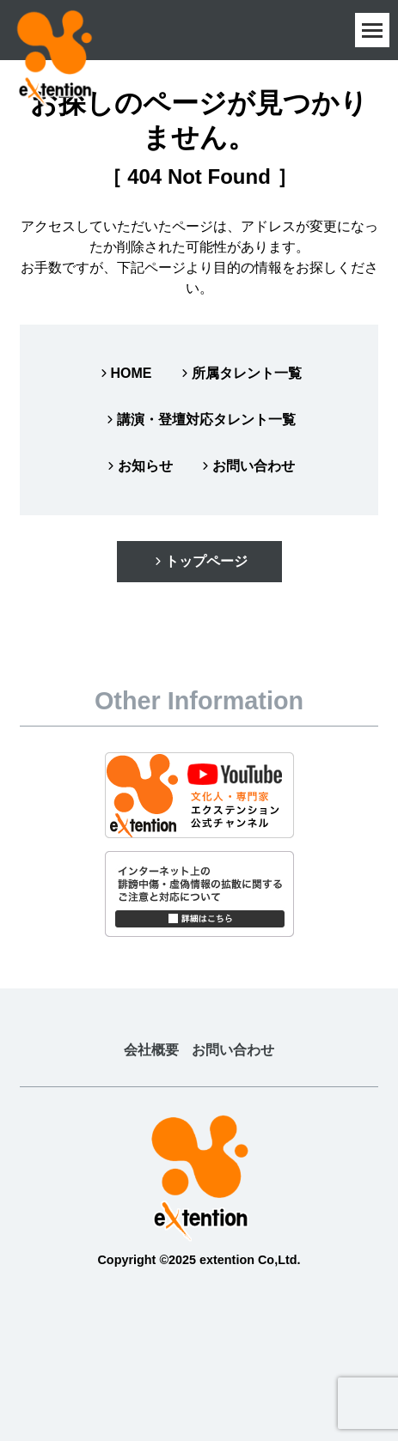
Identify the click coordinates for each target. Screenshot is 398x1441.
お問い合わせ (247, 466)
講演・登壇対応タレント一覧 (199, 419)
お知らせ (138, 466)
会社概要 (151, 1050)
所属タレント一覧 (240, 373)
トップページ (199, 561)
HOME (124, 373)
